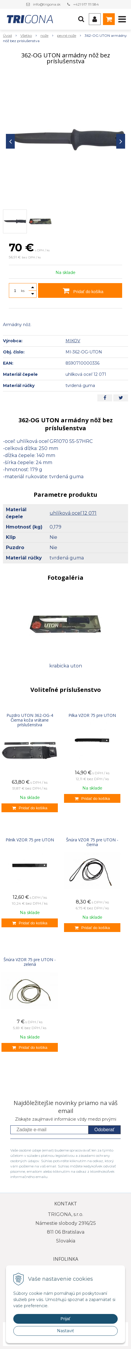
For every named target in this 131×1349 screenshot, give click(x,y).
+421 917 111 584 (86, 4)
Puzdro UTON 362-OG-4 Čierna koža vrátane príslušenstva (29, 719)
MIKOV (73, 340)
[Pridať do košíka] (29, 807)
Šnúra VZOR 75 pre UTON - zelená (30, 962)
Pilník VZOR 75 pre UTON (30, 840)
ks (22, 290)
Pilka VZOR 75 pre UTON (92, 715)
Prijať (65, 1318)
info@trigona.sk (46, 4)
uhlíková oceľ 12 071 (73, 513)
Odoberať (104, 1129)
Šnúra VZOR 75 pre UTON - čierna (92, 842)
